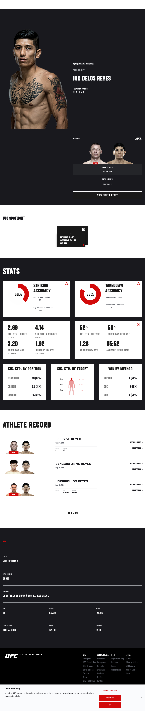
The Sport (87, 659)
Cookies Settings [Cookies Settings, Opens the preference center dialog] (110, 690)
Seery (60, 439)
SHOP (128, 11)
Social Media (103, 655)
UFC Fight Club (89, 681)
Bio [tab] (4, 542)
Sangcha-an (65, 464)
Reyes (76, 439)
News (44, 11)
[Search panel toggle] (136, 10)
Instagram (101, 662)
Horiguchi (63, 481)
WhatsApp (101, 670)
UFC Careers (88, 666)
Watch (101, 11)
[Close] (142, 697)
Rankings (20, 11)
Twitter (100, 681)
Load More (72, 513)
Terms (128, 659)
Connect (90, 11)
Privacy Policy (132, 662)
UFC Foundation (89, 662)
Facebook (101, 659)
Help (113, 655)
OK (110, 705)
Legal (128, 655)
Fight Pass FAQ (117, 659)
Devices (114, 662)
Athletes (32, 11)
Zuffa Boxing (115, 11)
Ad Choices (130, 666)
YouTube (100, 673)
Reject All (110, 698)
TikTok (100, 677)
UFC (84, 655)
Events (7, 11)
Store (85, 677)
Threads (100, 666)
